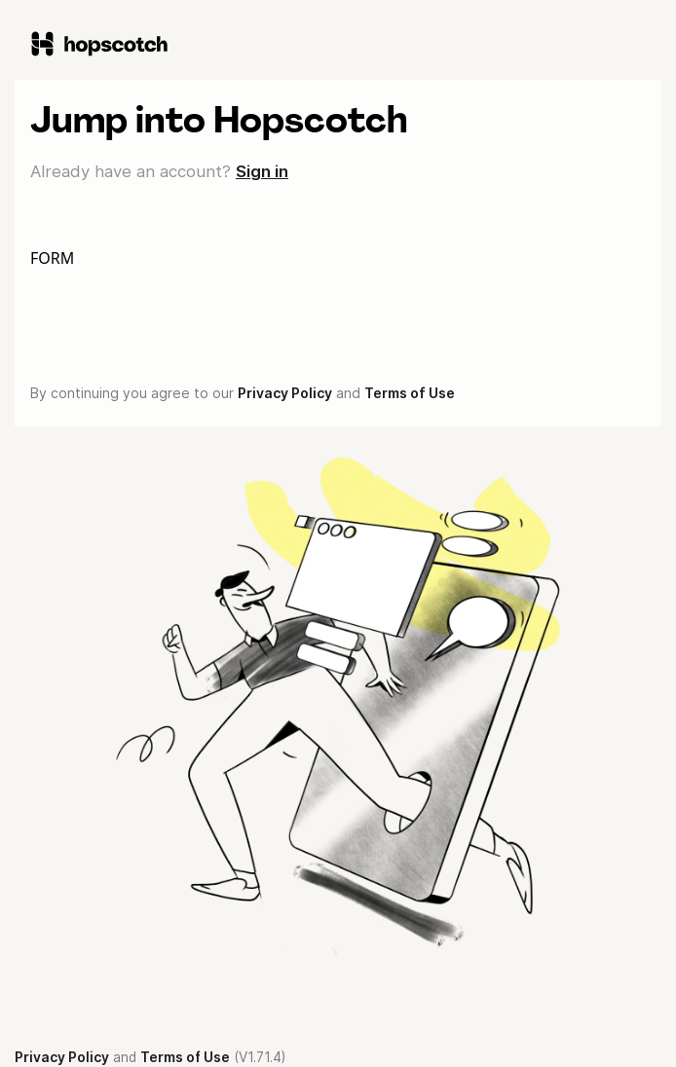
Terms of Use (409, 393)
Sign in (262, 171)
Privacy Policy (285, 393)
